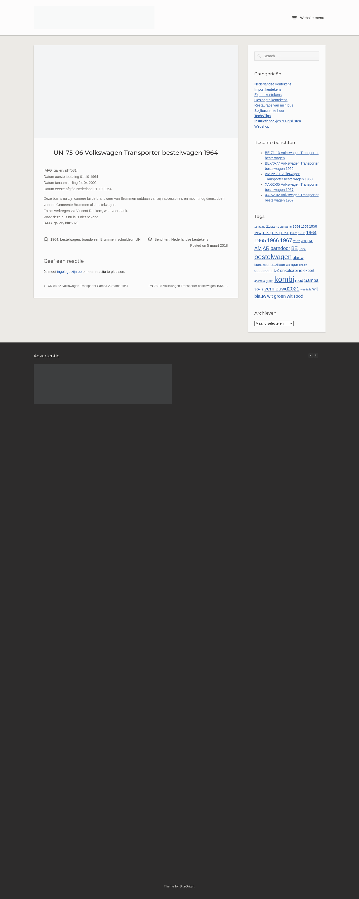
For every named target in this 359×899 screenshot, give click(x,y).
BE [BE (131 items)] (294, 248)
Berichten (161, 239)
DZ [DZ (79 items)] (276, 270)
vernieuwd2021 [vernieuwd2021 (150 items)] (282, 288)
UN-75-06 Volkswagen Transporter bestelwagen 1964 (136, 152)
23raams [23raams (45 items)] (286, 226)
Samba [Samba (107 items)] (311, 280)
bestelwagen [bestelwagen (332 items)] (273, 257)
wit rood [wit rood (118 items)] (295, 296)
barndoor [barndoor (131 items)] (280, 248)
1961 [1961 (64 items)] (285, 233)
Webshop (261, 126)
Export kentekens (268, 95)
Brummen (108, 239)
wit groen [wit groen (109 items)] (276, 296)
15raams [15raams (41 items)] (259, 226)
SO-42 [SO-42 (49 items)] (258, 289)
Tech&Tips (262, 116)
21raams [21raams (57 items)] (272, 226)
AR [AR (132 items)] (266, 248)
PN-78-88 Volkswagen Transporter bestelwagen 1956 (188, 286)
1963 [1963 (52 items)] (301, 233)
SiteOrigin (187, 886)
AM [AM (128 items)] (258, 248)
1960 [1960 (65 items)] (275, 233)
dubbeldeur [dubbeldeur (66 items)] (263, 271)
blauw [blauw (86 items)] (298, 257)
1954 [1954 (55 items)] (296, 226)
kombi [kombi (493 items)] (284, 279)
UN (138, 239)
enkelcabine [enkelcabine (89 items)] (291, 270)
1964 (54, 239)
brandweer (90, 239)
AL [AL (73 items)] (310, 241)
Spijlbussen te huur (269, 111)
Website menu (308, 18)
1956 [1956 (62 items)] (313, 226)
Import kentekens (267, 89)
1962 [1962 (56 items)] (293, 233)
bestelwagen (70, 239)
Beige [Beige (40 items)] (302, 249)
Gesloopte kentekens (271, 100)
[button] (315, 355)
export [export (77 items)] (308, 270)
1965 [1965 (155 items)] (260, 240)
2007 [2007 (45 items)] (296, 241)
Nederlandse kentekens (189, 239)
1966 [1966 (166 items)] (273, 240)
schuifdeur (125, 239)
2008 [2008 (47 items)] (304, 241)
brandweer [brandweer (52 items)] (261, 265)
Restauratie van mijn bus (273, 105)
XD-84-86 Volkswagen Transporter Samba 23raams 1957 (86, 286)
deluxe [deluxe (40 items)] (303, 264)
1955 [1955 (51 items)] (304, 226)
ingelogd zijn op (69, 272)
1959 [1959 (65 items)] (266, 233)
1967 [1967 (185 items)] (286, 240)
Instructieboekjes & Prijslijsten (277, 121)
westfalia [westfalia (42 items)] (305, 289)
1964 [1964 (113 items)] (311, 232)
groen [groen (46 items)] (269, 281)
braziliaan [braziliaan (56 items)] (277, 265)
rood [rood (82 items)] (299, 280)
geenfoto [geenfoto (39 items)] (259, 280)
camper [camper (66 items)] (292, 265)
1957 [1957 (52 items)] (257, 233)
